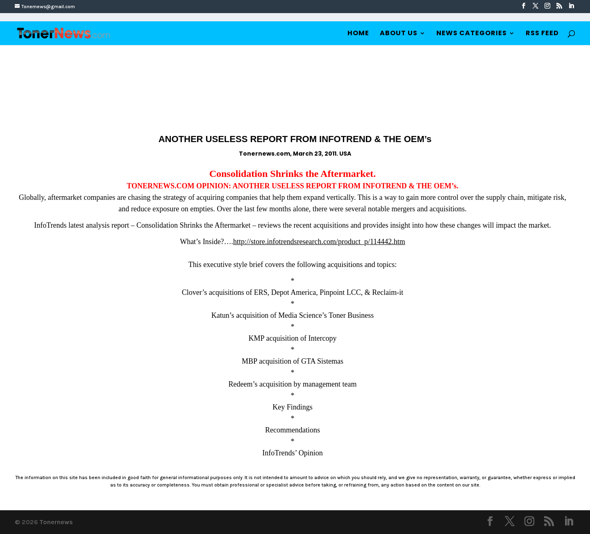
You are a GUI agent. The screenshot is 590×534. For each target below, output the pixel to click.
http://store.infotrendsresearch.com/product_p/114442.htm (319, 242)
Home (358, 34)
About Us (399, 34)
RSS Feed (542, 34)
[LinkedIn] (571, 6)
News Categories (471, 34)
